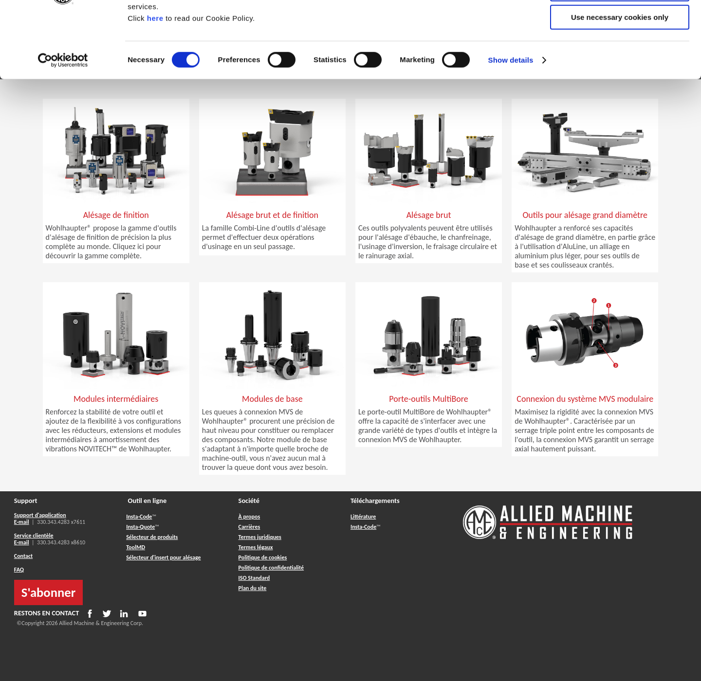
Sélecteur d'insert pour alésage (163, 557)
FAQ (19, 569)
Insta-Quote (140, 526)
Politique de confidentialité (271, 567)
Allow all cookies (619, 24)
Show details (511, 124)
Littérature (363, 516)
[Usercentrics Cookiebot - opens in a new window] (63, 124)
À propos (249, 516)
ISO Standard (254, 577)
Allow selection (619, 53)
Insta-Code (139, 516)
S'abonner (48, 592)
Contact (23, 556)
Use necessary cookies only (619, 81)
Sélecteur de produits (152, 537)
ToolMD (135, 547)
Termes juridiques (260, 537)
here (155, 82)
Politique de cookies (263, 557)
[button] (116, 231)
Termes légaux (256, 547)
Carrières (249, 526)
